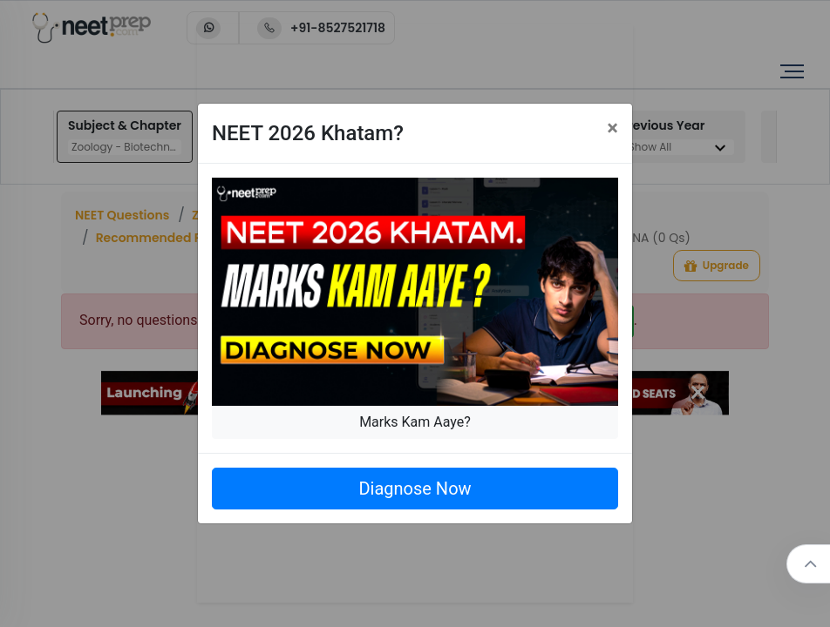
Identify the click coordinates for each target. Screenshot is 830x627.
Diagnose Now (414, 488)
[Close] (612, 128)
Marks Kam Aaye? (415, 422)
